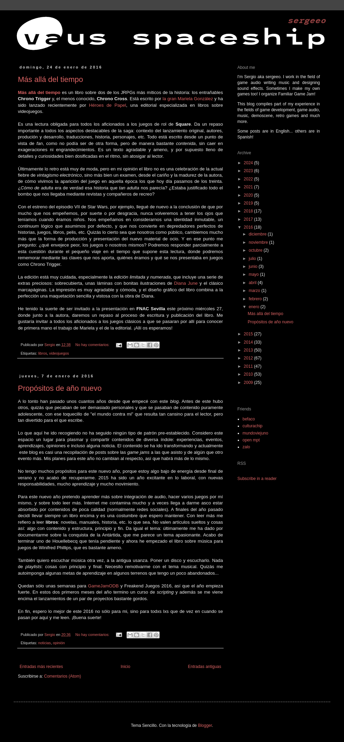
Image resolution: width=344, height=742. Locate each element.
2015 (249, 334)
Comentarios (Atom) (62, 676)
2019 (249, 203)
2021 (249, 187)
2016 (249, 227)
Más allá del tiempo (50, 79)
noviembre (259, 242)
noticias (44, 643)
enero (254, 306)
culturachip (252, 426)
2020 (249, 195)
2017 (249, 219)
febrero (256, 298)
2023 (249, 170)
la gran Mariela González (187, 98)
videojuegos (59, 353)
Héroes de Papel (107, 105)
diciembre (258, 234)
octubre (256, 250)
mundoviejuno (255, 433)
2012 (249, 358)
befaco (249, 419)
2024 (249, 162)
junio (254, 266)
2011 (249, 366)
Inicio (125, 666)
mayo (254, 274)
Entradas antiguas (204, 666)
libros (42, 353)
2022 (249, 179)
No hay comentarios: (92, 345)
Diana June (185, 283)
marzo (255, 290)
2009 (249, 382)
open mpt (251, 440)
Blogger (205, 725)
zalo (246, 447)
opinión (59, 643)
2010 (249, 374)
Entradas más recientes (41, 666)
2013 (249, 350)
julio (253, 258)
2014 (249, 342)
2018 (249, 211)
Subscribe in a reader (257, 478)
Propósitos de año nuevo (59, 388)
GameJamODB (103, 585)
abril (253, 282)
